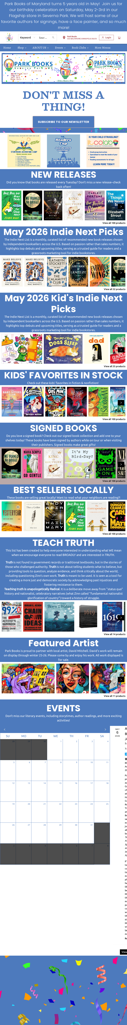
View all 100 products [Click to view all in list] (114, 223)
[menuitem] (7, 47)
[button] (79, 38)
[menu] (63, 47)
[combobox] (27, 37)
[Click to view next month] (105, 729)
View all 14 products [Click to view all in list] (114, 634)
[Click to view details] (11, 205)
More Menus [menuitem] (102, 48)
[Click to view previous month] (4, 729)
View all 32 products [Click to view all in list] (114, 289)
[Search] (53, 37)
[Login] (106, 37)
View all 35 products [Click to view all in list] (114, 366)
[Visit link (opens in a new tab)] (64, 122)
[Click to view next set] (121, 206)
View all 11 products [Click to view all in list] (114, 696)
